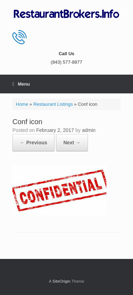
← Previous (33, 142)
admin (88, 130)
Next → (72, 142)
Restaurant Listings (53, 104)
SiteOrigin (61, 281)
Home (22, 104)
